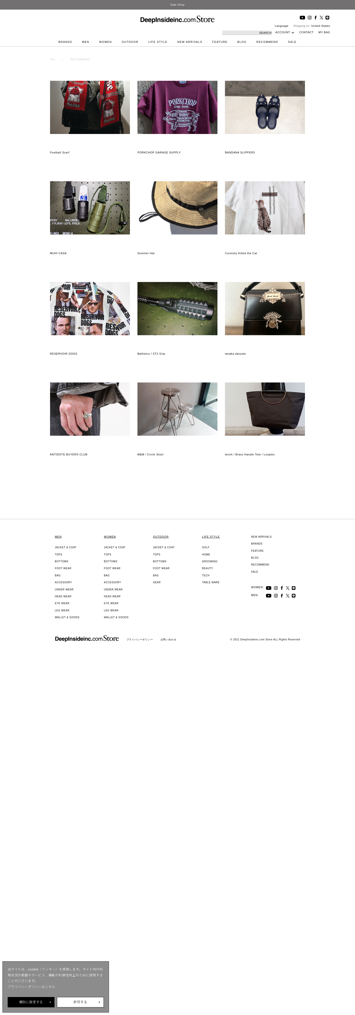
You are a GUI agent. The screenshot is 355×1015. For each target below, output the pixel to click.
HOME (206, 554)
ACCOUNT (282, 32)
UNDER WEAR (64, 589)
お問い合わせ (168, 639)
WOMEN (105, 41)
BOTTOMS (62, 561)
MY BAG (324, 32)
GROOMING (210, 561)
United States (320, 25)
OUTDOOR (130, 41)
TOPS (58, 554)
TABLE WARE (211, 582)
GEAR (157, 582)
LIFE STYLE (158, 41)
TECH (206, 575)
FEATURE (220, 41)
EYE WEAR (62, 603)
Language (281, 25)
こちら (50, 987)
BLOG (242, 41)
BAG (58, 575)
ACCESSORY (63, 582)
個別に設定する (31, 1002)
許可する (80, 1002)
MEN (85, 41)
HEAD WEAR (63, 596)
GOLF (206, 547)
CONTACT (306, 32)
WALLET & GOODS (67, 617)
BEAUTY (207, 568)
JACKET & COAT (66, 547)
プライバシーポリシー (139, 639)
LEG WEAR (62, 610)
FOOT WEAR (63, 568)
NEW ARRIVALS (189, 41)
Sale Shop (177, 4)
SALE (292, 41)
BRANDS (65, 41)
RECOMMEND (267, 41)
